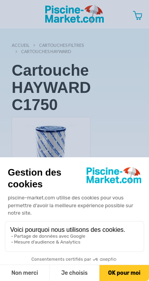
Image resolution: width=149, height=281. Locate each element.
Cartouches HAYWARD (46, 51)
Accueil (21, 45)
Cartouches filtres (61, 45)
